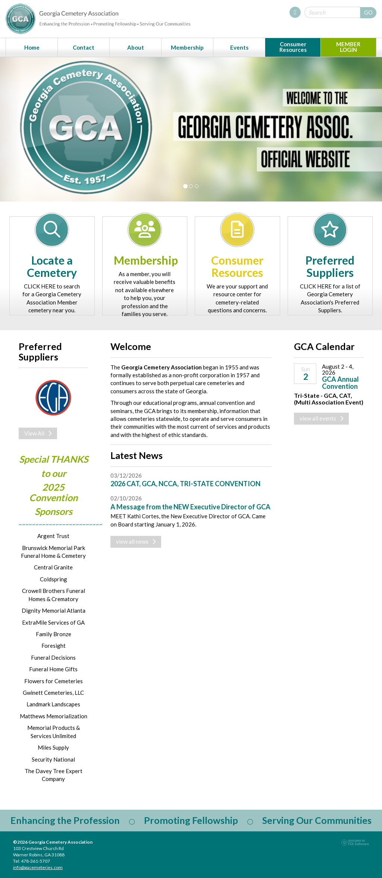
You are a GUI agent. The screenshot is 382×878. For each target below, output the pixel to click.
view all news (136, 541)
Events (239, 47)
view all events (321, 418)
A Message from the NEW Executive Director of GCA (190, 507)
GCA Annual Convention (340, 383)
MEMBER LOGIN (348, 47)
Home (32, 47)
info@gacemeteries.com (38, 867)
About (135, 47)
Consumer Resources (293, 47)
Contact (83, 47)
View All (37, 433)
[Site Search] (332, 12)
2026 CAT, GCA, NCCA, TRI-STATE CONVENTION (185, 483)
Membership (187, 47)
